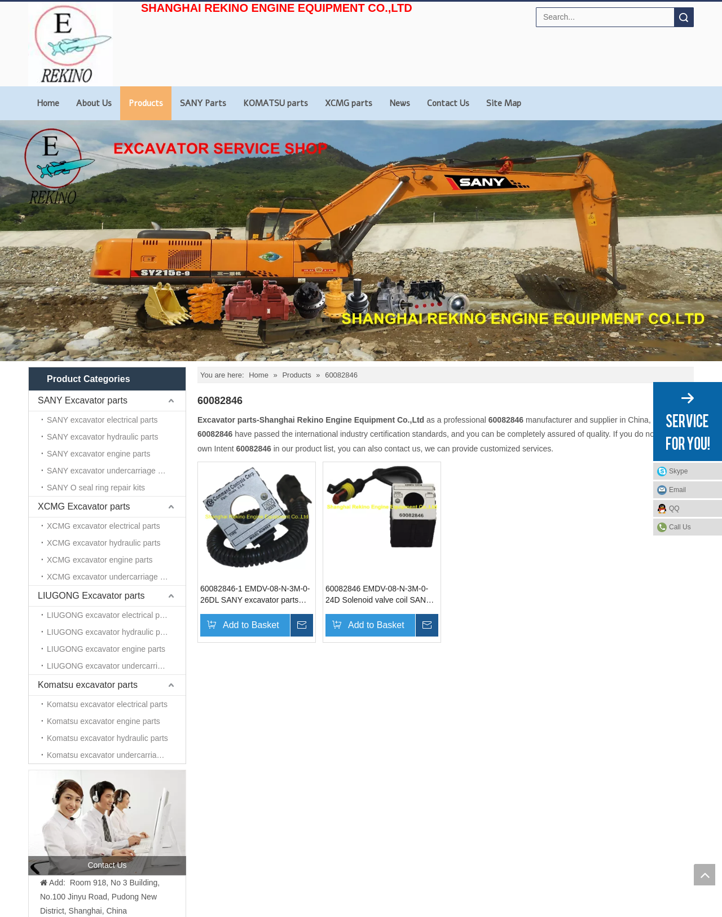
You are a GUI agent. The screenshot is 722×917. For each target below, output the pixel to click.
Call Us (680, 527)
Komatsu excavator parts (88, 685)
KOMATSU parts (275, 103)
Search (683, 17)
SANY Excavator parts (82, 400)
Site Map (503, 103)
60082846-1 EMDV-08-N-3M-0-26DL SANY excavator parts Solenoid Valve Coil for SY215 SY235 (255, 595)
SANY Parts (203, 103)
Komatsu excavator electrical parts (107, 704)
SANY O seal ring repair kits (96, 487)
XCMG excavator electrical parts (103, 525)
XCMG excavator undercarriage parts (112, 576)
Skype (678, 471)
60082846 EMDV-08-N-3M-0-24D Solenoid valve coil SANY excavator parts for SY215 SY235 (378, 595)
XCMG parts (348, 103)
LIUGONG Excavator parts (91, 595)
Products (146, 103)
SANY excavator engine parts (98, 453)
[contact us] (107, 822)
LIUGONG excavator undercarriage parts (116, 665)
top (704, 874)
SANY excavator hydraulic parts (102, 436)
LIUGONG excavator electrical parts (110, 615)
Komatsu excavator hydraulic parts (107, 738)
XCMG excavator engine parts (100, 559)
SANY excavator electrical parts (102, 419)
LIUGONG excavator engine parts (106, 648)
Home (48, 103)
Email (677, 490)
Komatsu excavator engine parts (103, 721)
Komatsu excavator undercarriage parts (116, 755)
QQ (674, 508)
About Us (94, 103)
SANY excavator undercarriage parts (111, 470)
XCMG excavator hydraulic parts (104, 542)
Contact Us (448, 103)
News (399, 103)
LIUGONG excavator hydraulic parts (110, 632)
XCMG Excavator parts (84, 506)
